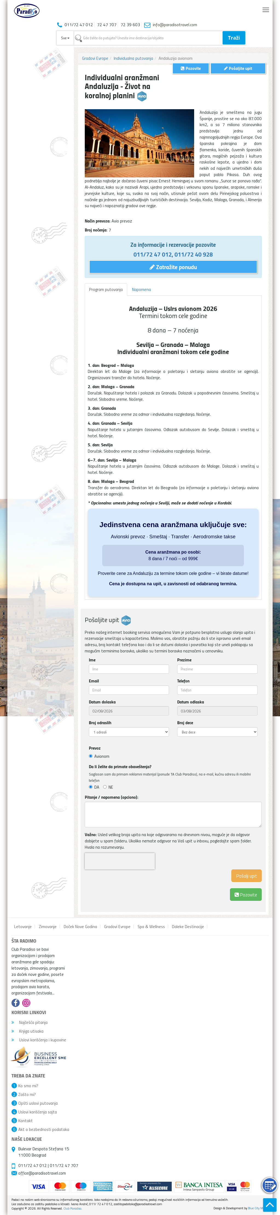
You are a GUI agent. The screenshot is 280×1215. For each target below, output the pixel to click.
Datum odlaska (190, 702)
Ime (92, 660)
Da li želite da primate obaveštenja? (120, 767)
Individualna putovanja (133, 58)
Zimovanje (48, 926)
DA (94, 787)
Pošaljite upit (238, 68)
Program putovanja (106, 289)
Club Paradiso (72, 1208)
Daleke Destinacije (188, 926)
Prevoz (95, 748)
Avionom (99, 756)
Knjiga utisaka (27, 1031)
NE (108, 787)
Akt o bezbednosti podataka (43, 1129)
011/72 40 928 (193, 254)
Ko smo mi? (28, 1086)
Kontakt (25, 1121)
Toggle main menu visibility (266, 8)
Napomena (141, 289)
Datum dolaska (102, 702)
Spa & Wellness (151, 926)
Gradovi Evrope (95, 58)
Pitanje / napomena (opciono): (111, 797)
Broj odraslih (100, 723)
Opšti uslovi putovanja (38, 1103)
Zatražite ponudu (173, 266)
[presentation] (120, 861)
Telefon (183, 681)
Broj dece (185, 723)
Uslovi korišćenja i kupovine (38, 1040)
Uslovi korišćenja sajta (37, 1112)
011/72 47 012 (152, 254)
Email (94, 681)
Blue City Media (258, 1208)
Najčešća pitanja (29, 1022)
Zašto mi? (27, 1094)
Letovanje (23, 926)
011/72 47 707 (64, 1165)
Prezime (184, 660)
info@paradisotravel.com (175, 25)
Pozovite (246, 894)
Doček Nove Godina (80, 926)
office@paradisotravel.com (42, 1173)
